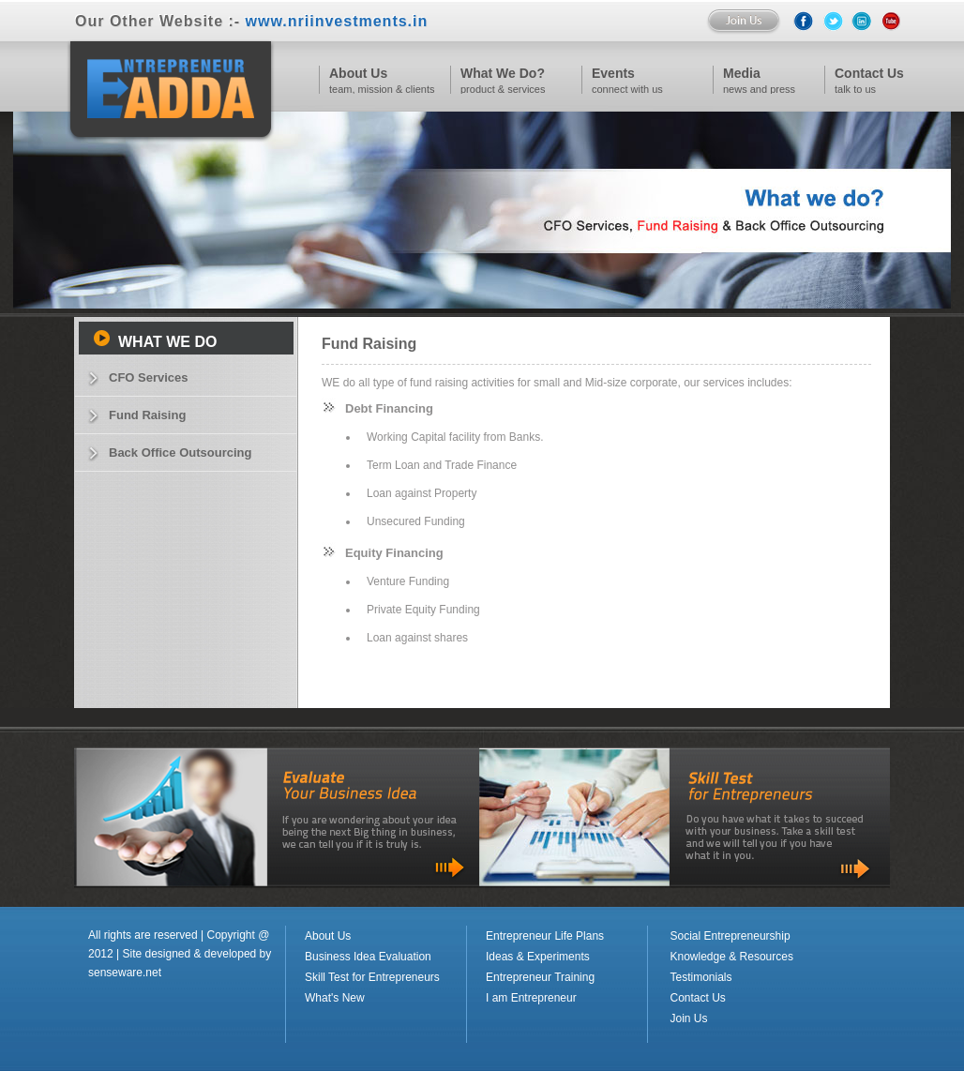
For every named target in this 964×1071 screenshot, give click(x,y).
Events (613, 73)
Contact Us (698, 997)
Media (742, 73)
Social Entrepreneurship (730, 936)
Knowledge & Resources (731, 956)
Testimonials (701, 977)
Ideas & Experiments (538, 956)
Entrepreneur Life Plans (545, 936)
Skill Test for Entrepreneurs (372, 977)
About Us (358, 73)
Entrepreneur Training (540, 977)
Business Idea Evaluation (368, 956)
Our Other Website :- (251, 21)
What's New (335, 997)
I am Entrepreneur (531, 997)
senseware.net (124, 972)
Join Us (689, 1018)
